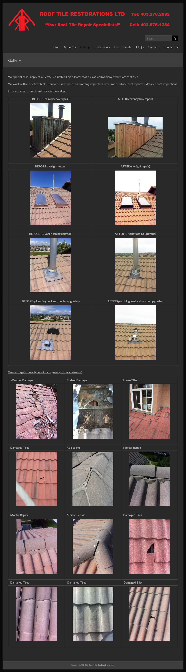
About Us (70, 47)
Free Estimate (123, 47)
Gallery (84, 47)
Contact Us (171, 47)
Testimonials (102, 47)
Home (55, 47)
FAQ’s (140, 47)
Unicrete (153, 47)
